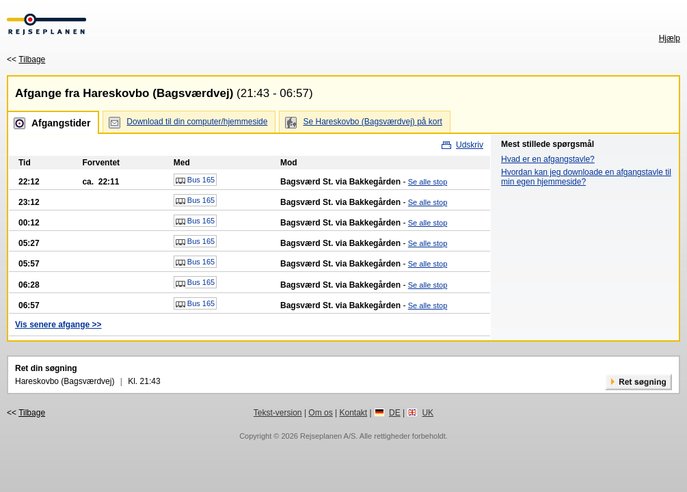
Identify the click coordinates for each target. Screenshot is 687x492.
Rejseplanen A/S (327, 436)
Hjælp (669, 38)
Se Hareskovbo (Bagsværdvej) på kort (372, 121)
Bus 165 (195, 180)
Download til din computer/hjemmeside (196, 121)
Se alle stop (427, 182)
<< (26, 59)
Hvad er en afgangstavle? (548, 159)
